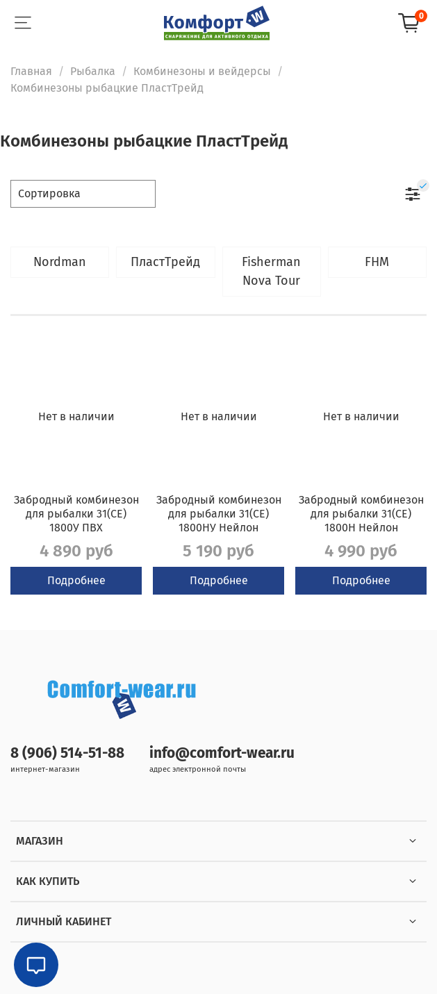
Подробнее (76, 580)
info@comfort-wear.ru (222, 753)
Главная (31, 71)
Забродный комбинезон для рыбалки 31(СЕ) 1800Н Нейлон (361, 513)
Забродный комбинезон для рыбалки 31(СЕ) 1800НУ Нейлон (218, 513)
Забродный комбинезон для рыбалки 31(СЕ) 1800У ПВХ (76, 513)
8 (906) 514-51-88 (67, 753)
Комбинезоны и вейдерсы (202, 71)
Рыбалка (92, 71)
